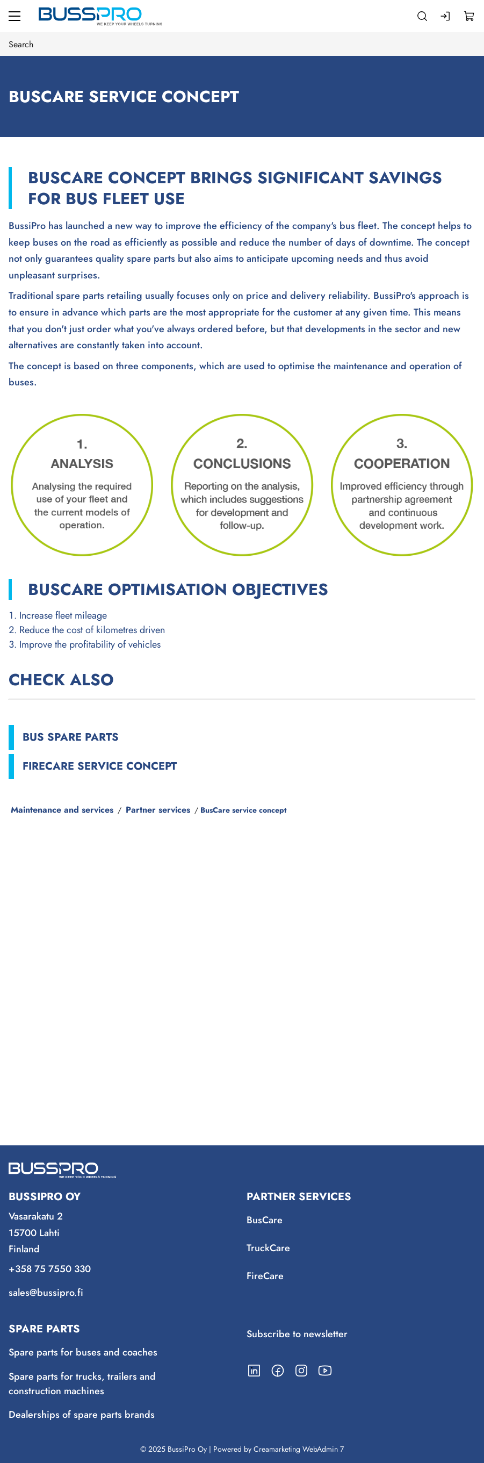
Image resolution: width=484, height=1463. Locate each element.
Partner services (158, 810)
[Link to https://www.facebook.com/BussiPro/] (278, 1370)
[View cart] (469, 16)
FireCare (265, 1276)
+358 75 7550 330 (50, 1269)
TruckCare (268, 1248)
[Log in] (446, 16)
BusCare (265, 1220)
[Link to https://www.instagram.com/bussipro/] (301, 1370)
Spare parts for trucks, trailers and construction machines (82, 1383)
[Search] (422, 16)
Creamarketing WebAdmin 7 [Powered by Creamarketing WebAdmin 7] (299, 1449)
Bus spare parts (71, 737)
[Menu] (14, 16)
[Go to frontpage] (100, 16)
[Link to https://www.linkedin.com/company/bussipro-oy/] (254, 1370)
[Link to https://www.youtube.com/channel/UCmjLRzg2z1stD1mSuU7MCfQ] (325, 1370)
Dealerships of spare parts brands (82, 1415)
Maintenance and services (62, 810)
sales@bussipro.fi (46, 1293)
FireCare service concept (100, 766)
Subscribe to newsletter (297, 1334)
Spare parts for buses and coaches (83, 1352)
